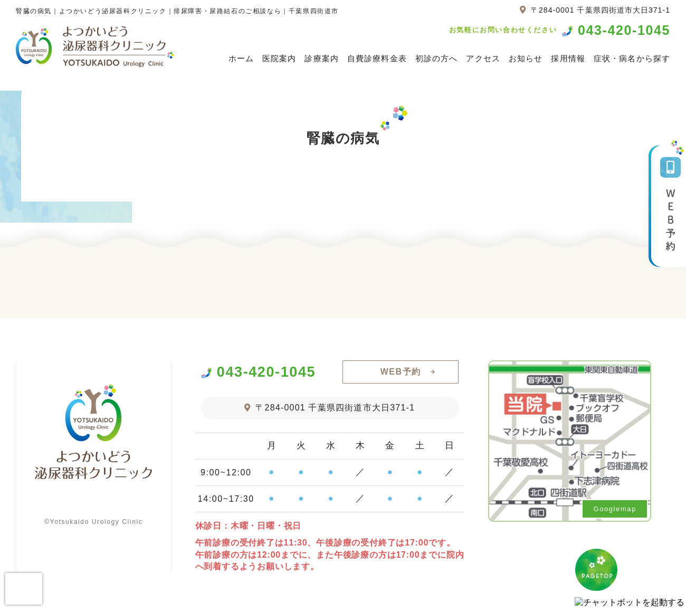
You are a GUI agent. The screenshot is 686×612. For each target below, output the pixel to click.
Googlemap (614, 509)
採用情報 (568, 58)
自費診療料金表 (377, 58)
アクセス (483, 58)
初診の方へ (436, 58)
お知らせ (526, 58)
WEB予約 (400, 371)
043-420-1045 (624, 30)
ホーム (241, 58)
